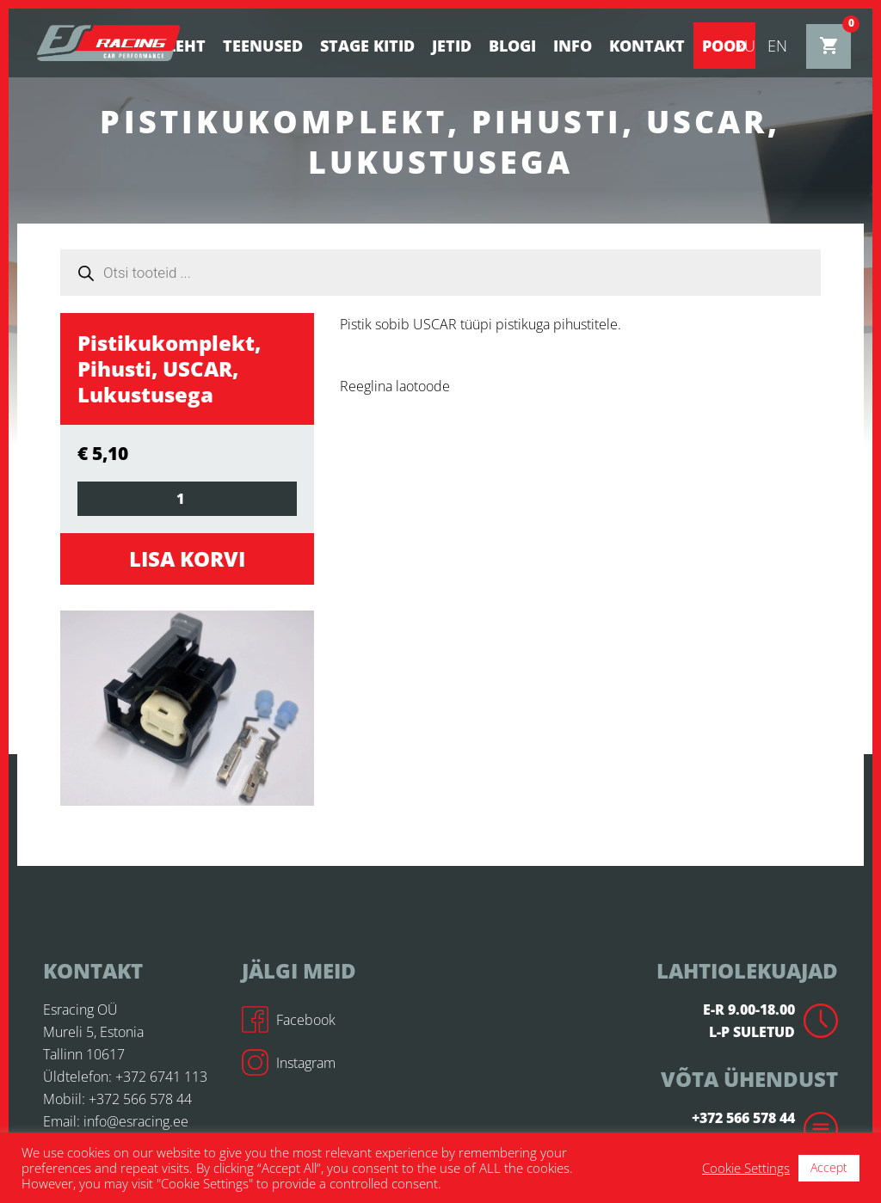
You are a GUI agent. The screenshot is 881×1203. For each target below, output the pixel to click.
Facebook (289, 1020)
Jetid (451, 45)
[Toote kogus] (187, 499)
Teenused (263, 45)
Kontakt (647, 45)
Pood (724, 45)
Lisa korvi (187, 558)
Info (572, 45)
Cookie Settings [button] (746, 1167)
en (777, 45)
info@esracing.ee (135, 1121)
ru (745, 45)
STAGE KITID (367, 45)
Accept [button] (828, 1167)
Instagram (289, 1063)
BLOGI (512, 45)
